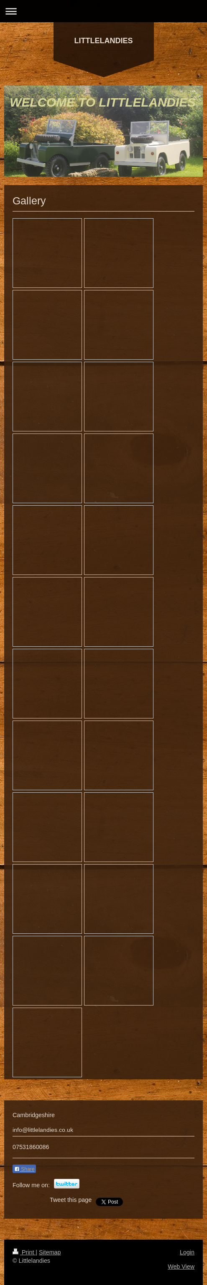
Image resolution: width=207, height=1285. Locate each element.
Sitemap (50, 1252)
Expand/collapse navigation (103, 11)
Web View (181, 1266)
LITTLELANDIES (103, 41)
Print (24, 1252)
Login (187, 1252)
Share (24, 1169)
